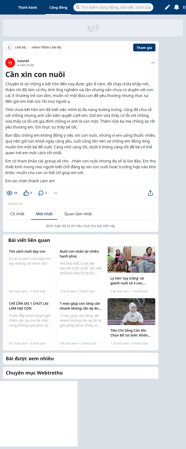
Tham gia (144, 47)
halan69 (23, 61)
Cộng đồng (58, 7)
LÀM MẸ (20, 47)
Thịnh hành (27, 7)
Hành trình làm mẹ (47, 47)
